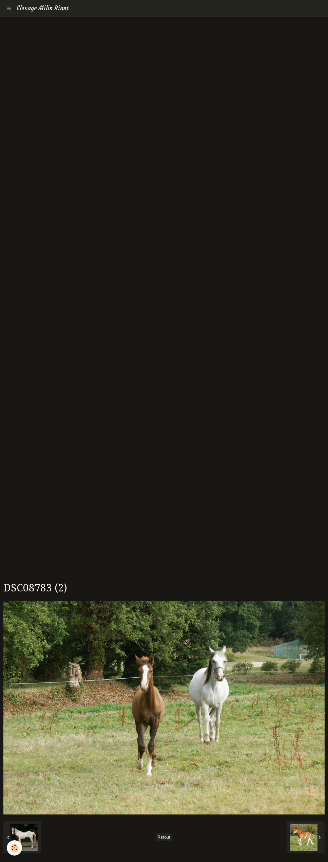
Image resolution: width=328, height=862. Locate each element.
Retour (164, 837)
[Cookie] (14, 848)
